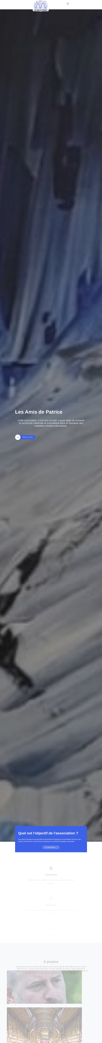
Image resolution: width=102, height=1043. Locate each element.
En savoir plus (51, 848)
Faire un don (27, 437)
